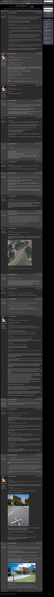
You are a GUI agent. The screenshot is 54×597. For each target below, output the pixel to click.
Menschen (2, 3)
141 (33, 10)
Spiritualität (22, 3)
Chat (33, 1)
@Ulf (8, 139)
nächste (40, 10)
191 (34, 10)
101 (31, 10)
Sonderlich (3, 53)
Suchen (35, 8)
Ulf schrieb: (11, 56)
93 (30, 10)
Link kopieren (3, 16)
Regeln (10, 594)
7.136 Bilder (15, 8)
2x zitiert (38, 83)
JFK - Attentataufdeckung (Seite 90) (14, 181)
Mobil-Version (13, 594)
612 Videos (20, 8)
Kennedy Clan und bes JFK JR (48, 35)
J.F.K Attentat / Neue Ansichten (48, 27)
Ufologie (37, 3)
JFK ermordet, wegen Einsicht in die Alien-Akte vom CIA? (48, 31)
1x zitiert (38, 115)
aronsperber (3, 399)
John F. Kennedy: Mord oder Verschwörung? (48, 43)
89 (25, 10)
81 (24, 10)
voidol (2, 117)
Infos (39, 8)
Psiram (20, 6)
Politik (11, 3)
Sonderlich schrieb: (12, 15)
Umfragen (44, 3)
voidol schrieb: (11, 43)
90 (26, 10)
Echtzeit (11, 1)
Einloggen (48, 13)
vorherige (19, 10)
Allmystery (5, 1)
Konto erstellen (48, 16)
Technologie (33, 3)
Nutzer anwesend (48, 6)
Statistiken (28, 1)
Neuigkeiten (40, 1)
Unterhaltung (49, 3)
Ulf (1, 12)
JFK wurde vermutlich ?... (48, 24)
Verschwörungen (28, 3)
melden (41, 51)
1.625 (37, 10)
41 (23, 10)
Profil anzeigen (3, 62)
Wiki (36, 1)
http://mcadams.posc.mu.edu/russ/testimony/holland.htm (18, 331)
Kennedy (23, 6)
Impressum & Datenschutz (4, 594)
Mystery (14, 3)
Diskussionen (16, 1)
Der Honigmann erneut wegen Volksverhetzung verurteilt (48, 39)
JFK (25, 6)
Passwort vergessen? (48, 15)
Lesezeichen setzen (4, 17)
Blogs (21, 1)
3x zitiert (38, 51)
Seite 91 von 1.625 (4, 10)
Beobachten (26, 8)
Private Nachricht (3, 63)
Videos (24, 1)
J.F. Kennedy (48, 22)
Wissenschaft (7, 3)
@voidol (9, 145)
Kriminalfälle (18, 3)
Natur (41, 3)
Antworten (31, 8)
